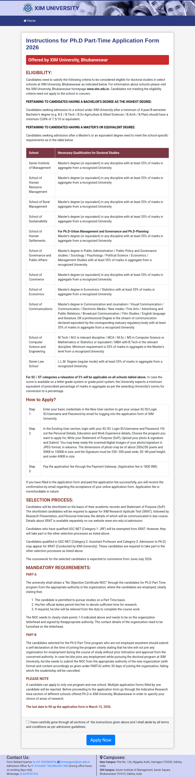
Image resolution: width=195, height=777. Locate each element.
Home (30, 20)
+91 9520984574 (44, 762)
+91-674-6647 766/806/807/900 (49, 766)
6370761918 (29, 773)
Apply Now (100, 740)
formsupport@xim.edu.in (73, 762)
